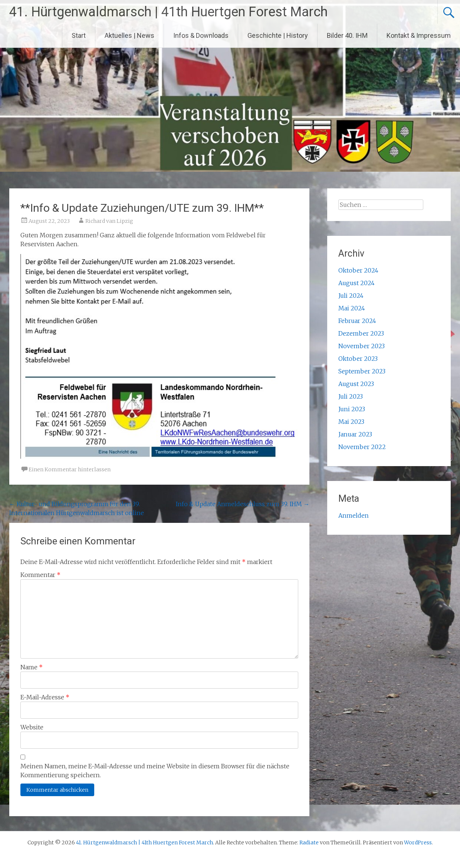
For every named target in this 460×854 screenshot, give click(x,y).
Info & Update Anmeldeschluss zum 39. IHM (242, 504)
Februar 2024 (357, 320)
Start (79, 35)
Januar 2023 (355, 434)
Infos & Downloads (201, 35)
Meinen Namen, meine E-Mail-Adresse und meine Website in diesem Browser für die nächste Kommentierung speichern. (154, 770)
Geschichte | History (277, 35)
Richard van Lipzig (109, 221)
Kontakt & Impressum (419, 35)
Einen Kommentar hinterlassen (70, 469)
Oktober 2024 (358, 270)
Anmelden (353, 515)
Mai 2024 (351, 308)
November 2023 (361, 346)
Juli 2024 (351, 295)
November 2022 (362, 447)
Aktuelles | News (129, 35)
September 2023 (361, 371)
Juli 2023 (350, 396)
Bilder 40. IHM (347, 35)
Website (31, 727)
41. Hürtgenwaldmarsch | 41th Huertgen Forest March (168, 12)
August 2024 (356, 283)
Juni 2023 (351, 409)
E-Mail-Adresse (44, 697)
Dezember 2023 (361, 333)
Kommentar (40, 574)
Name (31, 667)
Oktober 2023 (358, 358)
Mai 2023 (351, 421)
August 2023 (356, 384)
